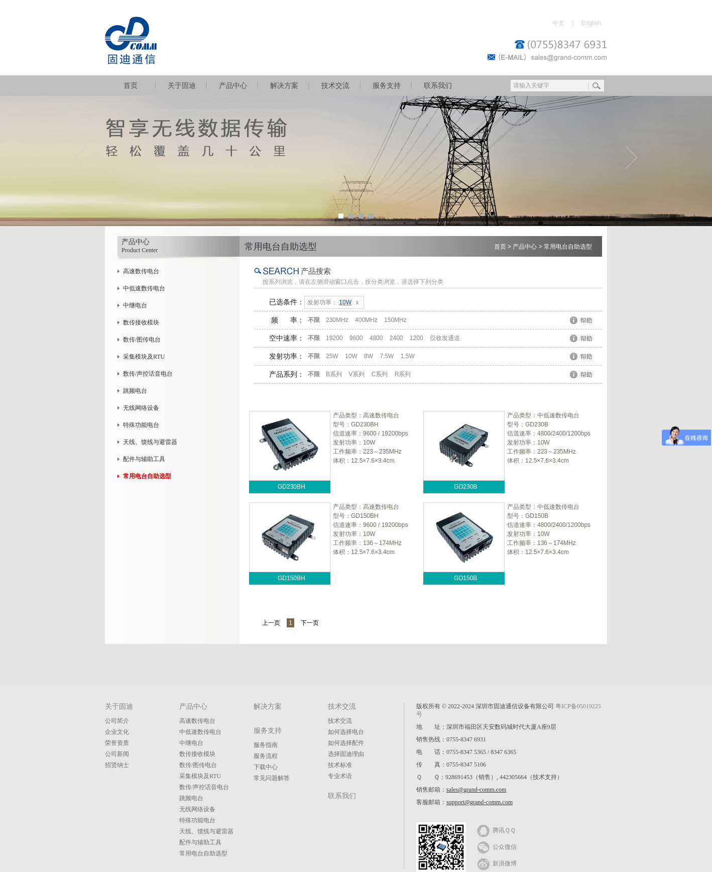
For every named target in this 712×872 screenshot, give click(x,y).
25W (332, 356)
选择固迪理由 (346, 753)
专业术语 (340, 776)
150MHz (395, 319)
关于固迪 (182, 85)
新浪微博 (497, 862)
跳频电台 (135, 390)
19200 (334, 338)
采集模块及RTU (144, 356)
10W (351, 356)
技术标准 (340, 765)
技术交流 (335, 85)
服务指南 (266, 744)
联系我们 (438, 85)
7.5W (387, 356)
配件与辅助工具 (144, 459)
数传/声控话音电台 (148, 373)
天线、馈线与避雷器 (150, 442)
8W (368, 356)
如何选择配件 (346, 742)
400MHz (366, 319)
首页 (131, 85)
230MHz (337, 319)
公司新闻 (117, 753)
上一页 (271, 622)
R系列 (403, 374)
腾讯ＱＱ (496, 829)
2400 (396, 338)
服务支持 (387, 85)
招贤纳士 (117, 765)
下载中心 (266, 767)
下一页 (310, 622)
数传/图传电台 (142, 339)
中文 (558, 23)
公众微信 (497, 846)
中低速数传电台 (144, 288)
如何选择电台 (346, 731)
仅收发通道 (445, 338)
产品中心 (233, 85)
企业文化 (117, 731)
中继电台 (135, 305)
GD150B (465, 578)
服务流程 (266, 755)
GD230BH (291, 486)
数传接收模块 (141, 322)
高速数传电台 (141, 271)
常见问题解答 (272, 778)
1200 (416, 338)
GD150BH (291, 578)
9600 (356, 338)
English (591, 23)
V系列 (356, 374)
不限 (314, 319)
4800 (376, 338)
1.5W (408, 356)
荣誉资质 (117, 742)
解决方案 (284, 85)
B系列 (334, 374)
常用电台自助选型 (568, 246)
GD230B (465, 486)
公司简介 (117, 720)
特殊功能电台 (141, 424)
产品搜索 (316, 271)
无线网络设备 (141, 407)
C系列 (380, 374)
